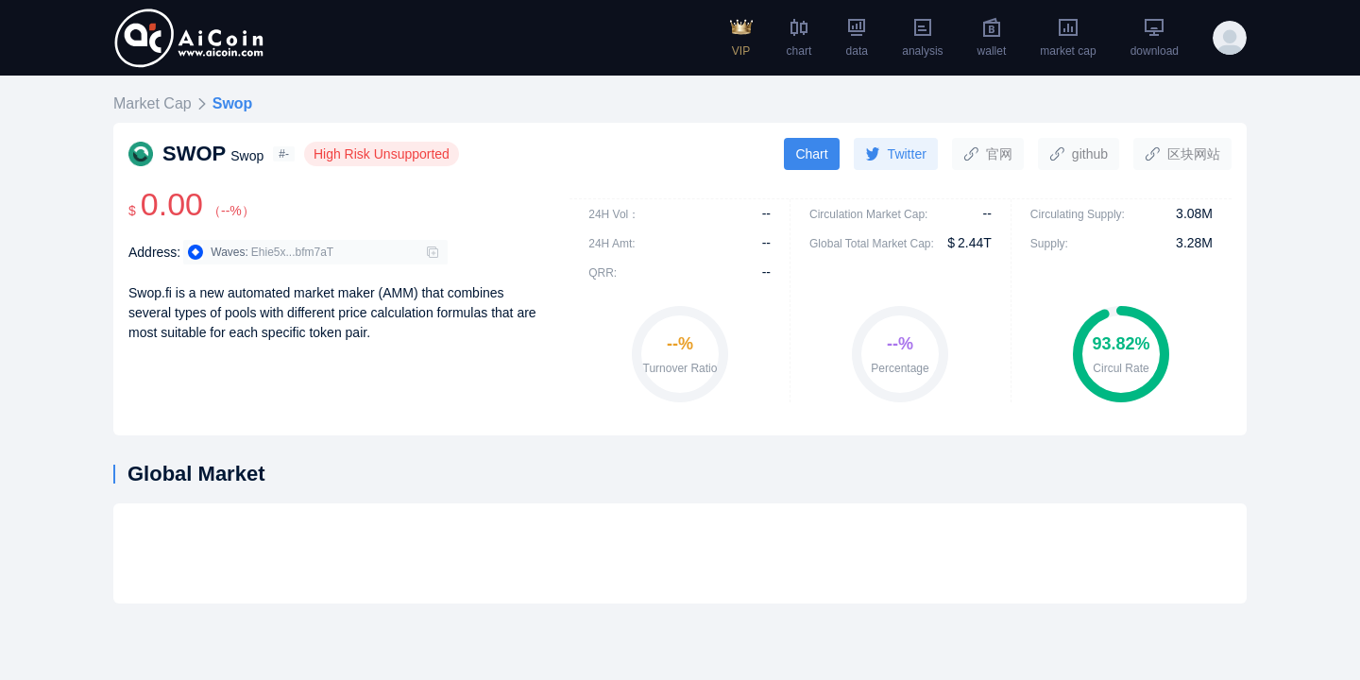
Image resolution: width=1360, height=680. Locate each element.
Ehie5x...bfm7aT (292, 252)
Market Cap (152, 103)
